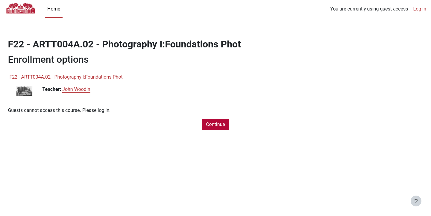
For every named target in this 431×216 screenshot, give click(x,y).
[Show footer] (416, 201)
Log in (419, 9)
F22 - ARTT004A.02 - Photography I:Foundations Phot (79, 77)
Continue (215, 124)
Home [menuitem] (53, 9)
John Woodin (90, 89)
